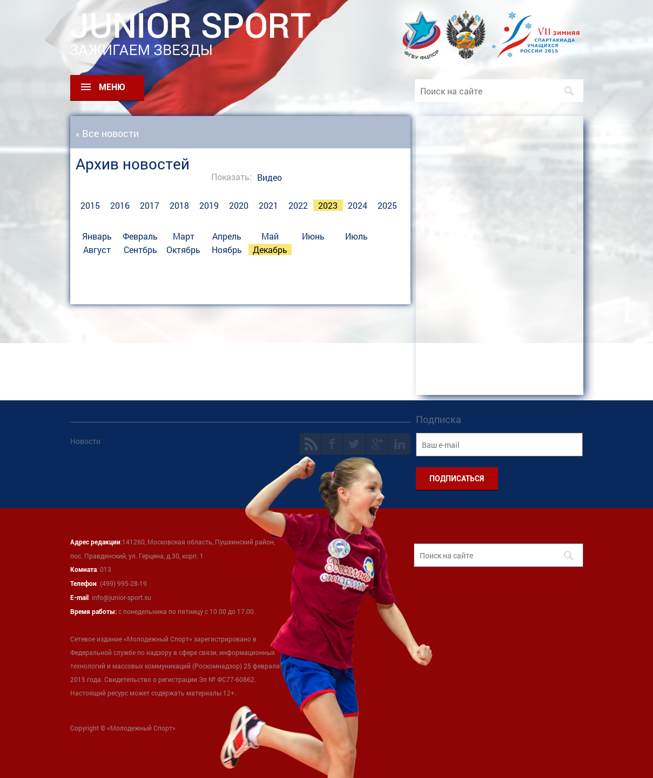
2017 (149, 205)
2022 (298, 205)
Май (270, 236)
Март (183, 236)
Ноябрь (227, 249)
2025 (387, 205)
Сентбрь (140, 249)
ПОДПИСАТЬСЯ (456, 478)
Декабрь (270, 249)
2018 (179, 205)
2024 (357, 205)
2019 (209, 205)
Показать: (231, 176)
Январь (97, 236)
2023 (328, 205)
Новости (85, 441)
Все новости (110, 133)
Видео (269, 177)
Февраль (140, 236)
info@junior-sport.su (121, 597)
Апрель (226, 236)
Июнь (313, 236)
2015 (90, 205)
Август (97, 249)
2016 (120, 205)
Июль (356, 236)
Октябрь (183, 249)
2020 (238, 205)
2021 (268, 205)
